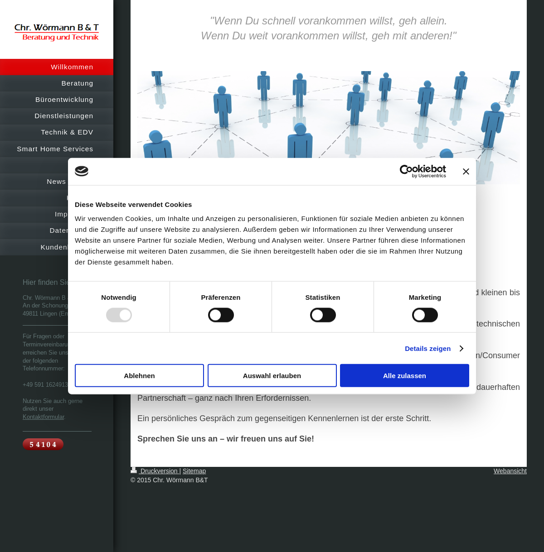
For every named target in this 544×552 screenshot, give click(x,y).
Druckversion (155, 471)
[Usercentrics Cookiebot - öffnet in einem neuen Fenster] (406, 171)
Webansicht (510, 471)
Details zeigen (428, 348)
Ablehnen (139, 375)
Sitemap (194, 471)
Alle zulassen (404, 375)
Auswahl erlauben (272, 375)
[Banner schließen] (466, 171)
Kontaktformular (43, 416)
